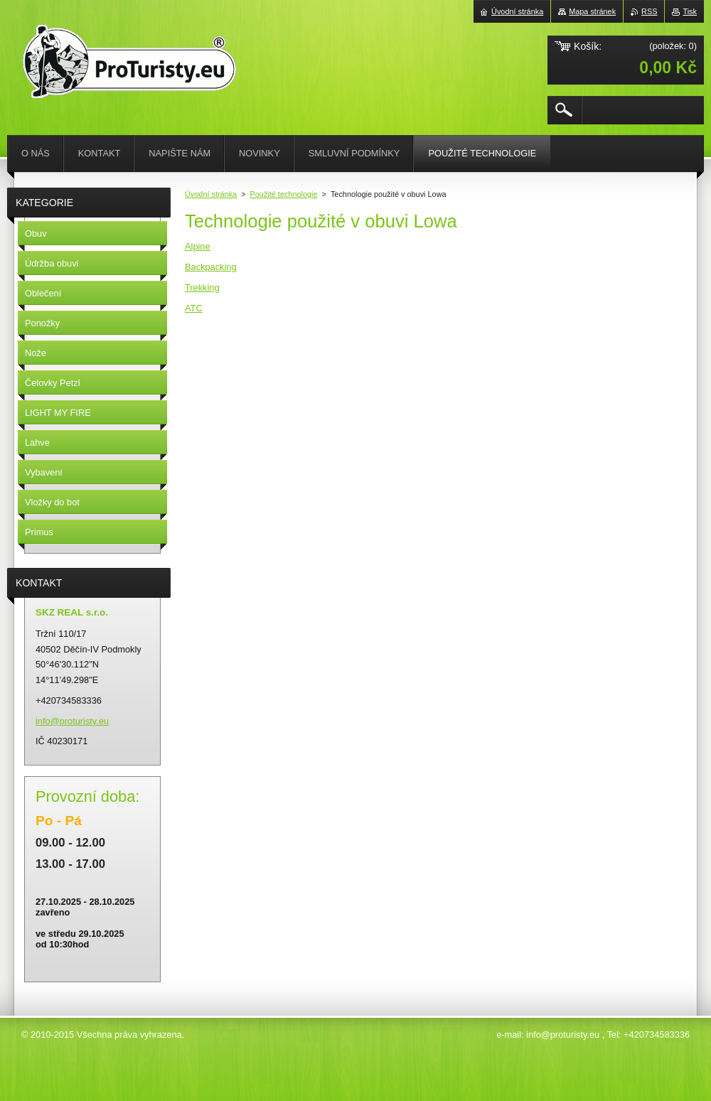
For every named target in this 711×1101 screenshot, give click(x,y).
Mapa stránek (592, 11)
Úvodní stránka (211, 194)
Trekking (202, 287)
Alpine (197, 246)
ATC (194, 308)
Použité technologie (284, 194)
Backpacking (211, 267)
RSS (649, 11)
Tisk (690, 11)
